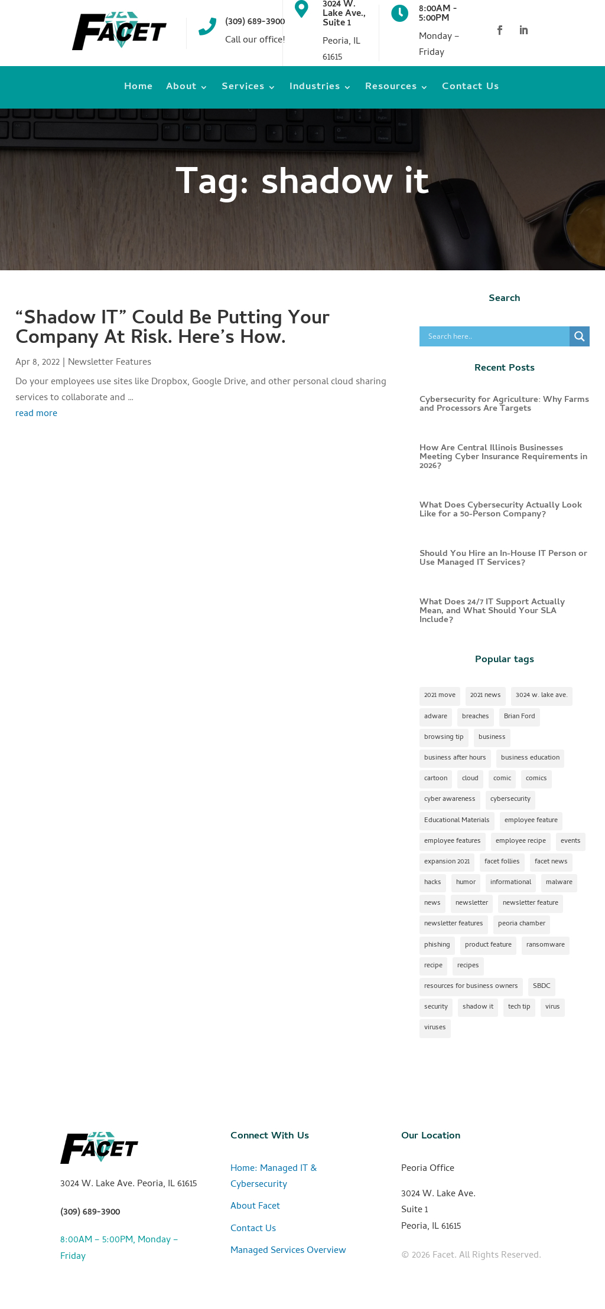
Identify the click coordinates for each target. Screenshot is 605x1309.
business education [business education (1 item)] (530, 758)
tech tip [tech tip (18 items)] (519, 1007)
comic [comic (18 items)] (502, 779)
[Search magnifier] (580, 336)
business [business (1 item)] (492, 738)
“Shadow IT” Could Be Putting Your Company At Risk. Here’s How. (172, 329)
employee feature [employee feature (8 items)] (531, 821)
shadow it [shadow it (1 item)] (478, 1007)
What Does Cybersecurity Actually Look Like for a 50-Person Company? (500, 510)
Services (243, 89)
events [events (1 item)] (571, 841)
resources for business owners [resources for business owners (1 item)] (471, 987)
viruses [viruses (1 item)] (435, 1028)
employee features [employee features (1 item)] (452, 841)
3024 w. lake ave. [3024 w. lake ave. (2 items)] (542, 696)
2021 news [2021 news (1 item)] (485, 696)
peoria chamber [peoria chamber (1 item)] (521, 924)
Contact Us (470, 89)
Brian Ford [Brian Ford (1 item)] (519, 717)
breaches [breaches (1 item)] (475, 717)
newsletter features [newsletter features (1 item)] (453, 924)
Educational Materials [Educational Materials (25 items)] (457, 821)
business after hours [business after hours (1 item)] (455, 758)
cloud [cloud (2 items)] (470, 779)
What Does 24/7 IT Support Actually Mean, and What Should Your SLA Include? (492, 611)
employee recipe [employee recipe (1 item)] (521, 841)
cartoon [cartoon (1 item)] (435, 779)
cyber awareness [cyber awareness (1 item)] (450, 800)
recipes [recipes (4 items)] (468, 966)
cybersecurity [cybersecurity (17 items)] (510, 800)
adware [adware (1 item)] (435, 717)
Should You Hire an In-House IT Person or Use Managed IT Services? (503, 558)
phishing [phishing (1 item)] (437, 945)
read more (36, 414)
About (181, 89)
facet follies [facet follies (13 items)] (502, 862)
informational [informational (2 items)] (510, 883)
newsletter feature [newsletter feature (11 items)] (530, 903)
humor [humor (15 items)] (466, 883)
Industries (315, 89)
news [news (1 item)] (432, 903)
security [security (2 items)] (436, 1007)
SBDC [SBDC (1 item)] (542, 987)
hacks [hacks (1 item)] (432, 883)
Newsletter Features (109, 363)
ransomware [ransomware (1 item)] (545, 945)
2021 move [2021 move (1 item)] (440, 696)
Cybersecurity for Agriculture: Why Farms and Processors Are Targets (504, 404)
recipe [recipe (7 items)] (433, 966)
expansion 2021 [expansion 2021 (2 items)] (447, 862)
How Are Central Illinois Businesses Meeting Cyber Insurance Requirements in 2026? (503, 457)
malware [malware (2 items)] (559, 883)
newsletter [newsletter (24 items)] (472, 903)
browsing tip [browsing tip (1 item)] (444, 738)
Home (138, 89)
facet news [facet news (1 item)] (551, 862)
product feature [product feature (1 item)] (488, 945)
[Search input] (497, 336)
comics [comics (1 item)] (536, 779)
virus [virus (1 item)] (552, 1007)
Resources (391, 89)
